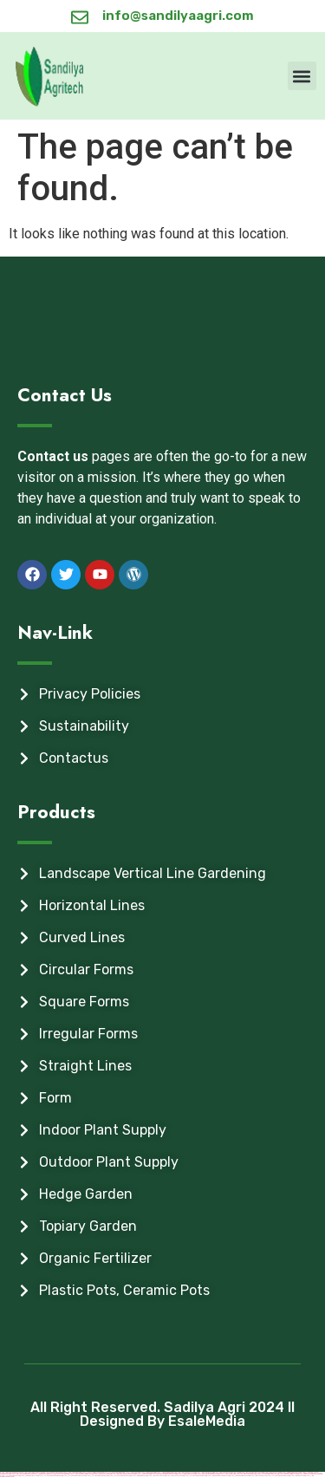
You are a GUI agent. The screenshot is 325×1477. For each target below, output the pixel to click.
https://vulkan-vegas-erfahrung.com (50, 1475)
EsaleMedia (206, 1421)
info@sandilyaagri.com (178, 15)
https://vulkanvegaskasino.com (195, 1475)
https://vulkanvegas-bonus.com (119, 1475)
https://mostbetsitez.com (156, 1475)
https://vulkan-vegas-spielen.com (74, 1475)
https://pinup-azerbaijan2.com (240, 1475)
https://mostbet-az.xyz (258, 1475)
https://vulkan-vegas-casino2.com (277, 1475)
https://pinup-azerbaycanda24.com (218, 1475)
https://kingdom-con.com (139, 1475)
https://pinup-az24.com (297, 1475)
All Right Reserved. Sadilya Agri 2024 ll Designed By (162, 1414)
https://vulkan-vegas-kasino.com (97, 1475)
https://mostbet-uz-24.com (175, 1475)
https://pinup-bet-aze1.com (29, 1475)
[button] (302, 76)
